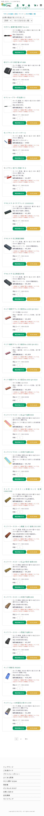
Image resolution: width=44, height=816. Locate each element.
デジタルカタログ (10, 788)
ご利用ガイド (8, 770)
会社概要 (6, 795)
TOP (5, 14)
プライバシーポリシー (11, 774)
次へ (26, 739)
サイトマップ (8, 799)
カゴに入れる (33, 52)
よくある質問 (8, 777)
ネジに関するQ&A (10, 781)
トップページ (8, 767)
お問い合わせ (8, 792)
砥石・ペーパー (19, 14)
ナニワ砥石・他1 (31, 14)
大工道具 (10, 14)
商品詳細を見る (19, 52)
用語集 (5, 785)
